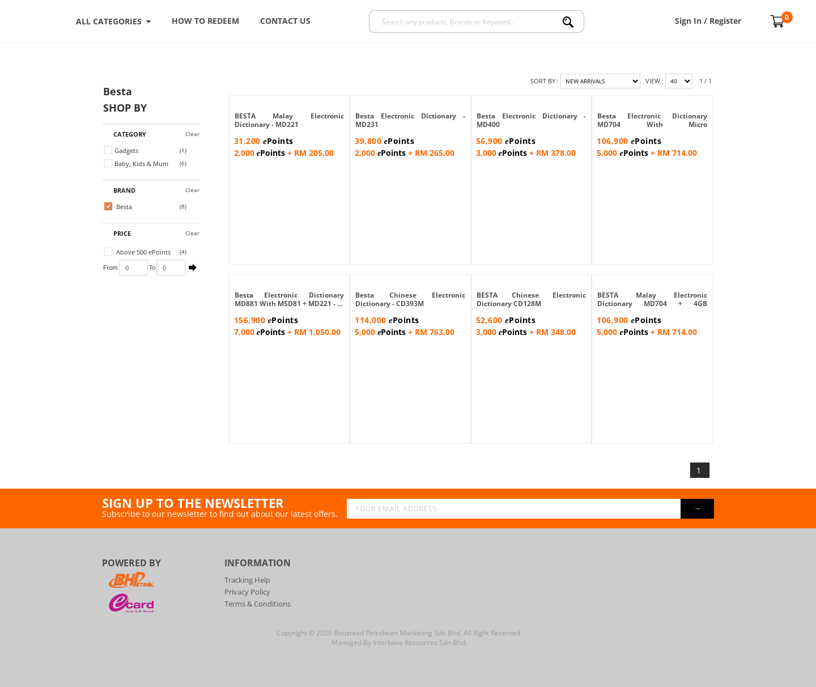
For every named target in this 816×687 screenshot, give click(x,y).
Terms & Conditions (257, 604)
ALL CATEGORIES (113, 21)
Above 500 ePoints (137, 252)
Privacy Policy (247, 592)
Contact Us (285, 20)
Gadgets (121, 150)
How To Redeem (205, 20)
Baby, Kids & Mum (136, 163)
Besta (118, 206)
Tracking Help (247, 580)
